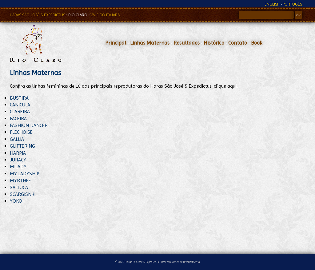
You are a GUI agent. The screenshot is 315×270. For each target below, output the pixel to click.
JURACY (18, 160)
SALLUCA (19, 187)
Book (256, 43)
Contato (237, 43)
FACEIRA (18, 118)
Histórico (214, 43)
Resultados (186, 43)
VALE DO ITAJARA (105, 15)
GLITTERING (22, 146)
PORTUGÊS (292, 4)
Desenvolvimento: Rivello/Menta (180, 262)
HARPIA (18, 153)
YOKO (16, 201)
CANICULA (20, 105)
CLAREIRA (20, 111)
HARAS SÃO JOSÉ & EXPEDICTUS (38, 15)
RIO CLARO (78, 15)
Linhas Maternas (149, 43)
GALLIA (17, 139)
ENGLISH (272, 4)
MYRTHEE (20, 180)
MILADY (18, 166)
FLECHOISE (21, 132)
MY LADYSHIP (24, 174)
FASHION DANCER (29, 125)
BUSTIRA (19, 98)
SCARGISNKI (22, 194)
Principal (115, 43)
